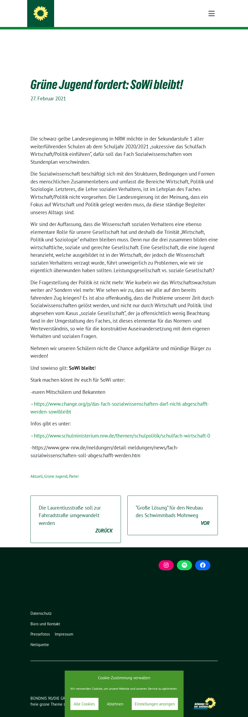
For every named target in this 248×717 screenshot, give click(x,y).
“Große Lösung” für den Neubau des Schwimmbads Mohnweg (172, 507)
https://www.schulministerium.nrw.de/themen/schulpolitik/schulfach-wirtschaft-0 (122, 427)
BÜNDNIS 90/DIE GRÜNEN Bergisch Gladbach (111, 15)
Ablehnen (115, 703)
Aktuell (36, 467)
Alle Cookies (84, 703)
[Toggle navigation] (211, 38)
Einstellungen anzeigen (155, 703)
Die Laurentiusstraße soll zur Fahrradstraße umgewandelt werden (76, 511)
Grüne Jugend (55, 467)
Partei (74, 467)
